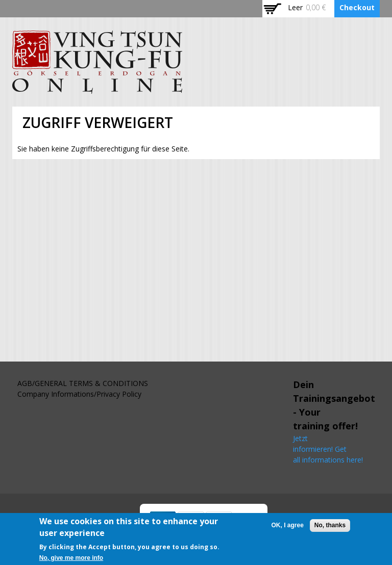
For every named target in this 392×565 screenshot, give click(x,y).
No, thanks (330, 527)
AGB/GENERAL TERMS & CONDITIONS (82, 383)
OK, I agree (287, 527)
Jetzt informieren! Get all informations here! (329, 449)
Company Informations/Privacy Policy (79, 394)
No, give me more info (71, 560)
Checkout (357, 7)
